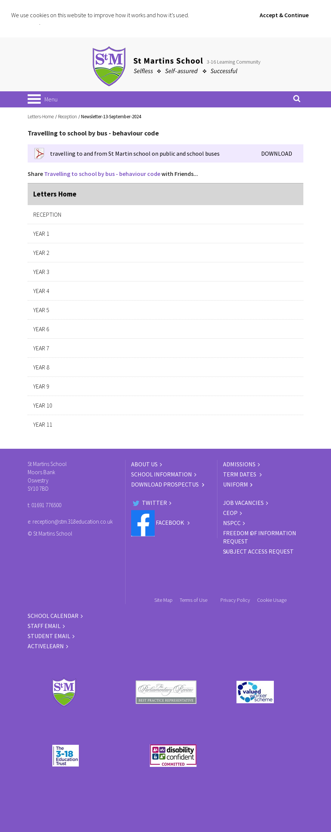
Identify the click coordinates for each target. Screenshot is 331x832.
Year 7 (41, 348)
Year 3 (41, 271)
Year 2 (41, 252)
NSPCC (232, 523)
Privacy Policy (235, 600)
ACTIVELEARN (46, 646)
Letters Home (55, 193)
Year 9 (41, 386)
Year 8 (41, 367)
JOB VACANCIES (243, 502)
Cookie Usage (272, 600)
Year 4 (41, 291)
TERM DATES (240, 474)
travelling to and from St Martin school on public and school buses (135, 153)
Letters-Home (41, 116)
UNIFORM (235, 484)
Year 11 (42, 424)
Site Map (163, 600)
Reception (67, 116)
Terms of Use (193, 600)
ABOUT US (144, 464)
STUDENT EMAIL (49, 636)
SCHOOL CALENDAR (53, 615)
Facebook (158, 522)
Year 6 (41, 329)
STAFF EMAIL (44, 626)
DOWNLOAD (276, 153)
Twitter (149, 502)
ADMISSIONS (239, 464)
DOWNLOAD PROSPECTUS (165, 484)
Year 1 (41, 233)
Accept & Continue (284, 15)
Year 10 (42, 405)
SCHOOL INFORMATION (161, 474)
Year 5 (41, 310)
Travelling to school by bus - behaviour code (102, 173)
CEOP (230, 512)
